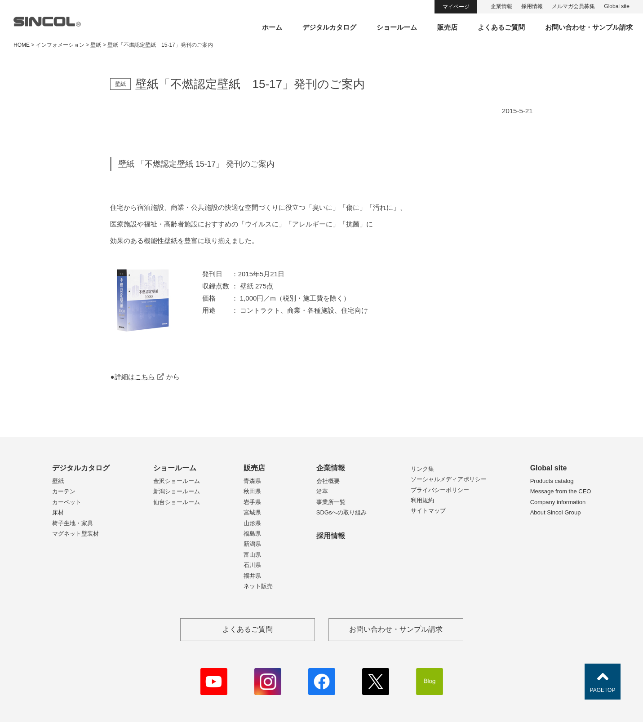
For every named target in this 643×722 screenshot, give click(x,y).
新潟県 (252, 543)
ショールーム (397, 27)
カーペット (66, 502)
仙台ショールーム (176, 502)
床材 (58, 512)
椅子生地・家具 (72, 523)
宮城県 (252, 512)
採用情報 (532, 6)
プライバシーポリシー (440, 490)
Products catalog (552, 481)
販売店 (447, 27)
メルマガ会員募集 (573, 6)
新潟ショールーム (176, 491)
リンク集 (422, 468)
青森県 (252, 481)
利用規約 (422, 500)
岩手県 (252, 502)
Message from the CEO (560, 491)
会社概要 (328, 481)
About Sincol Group (555, 512)
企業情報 (501, 6)
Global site (617, 6)
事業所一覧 (331, 502)
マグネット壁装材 (75, 533)
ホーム (272, 27)
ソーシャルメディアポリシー (449, 479)
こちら (145, 377)
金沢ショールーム (176, 481)
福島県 (252, 533)
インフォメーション (60, 45)
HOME (21, 45)
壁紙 (58, 481)
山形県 (252, 523)
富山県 (252, 554)
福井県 (252, 575)
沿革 (322, 491)
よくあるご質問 (501, 27)
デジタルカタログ (329, 27)
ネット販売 (258, 586)
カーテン (63, 491)
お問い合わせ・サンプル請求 (589, 27)
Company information (558, 502)
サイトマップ (428, 510)
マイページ (456, 7)
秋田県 (252, 491)
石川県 (252, 565)
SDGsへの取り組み (341, 512)
